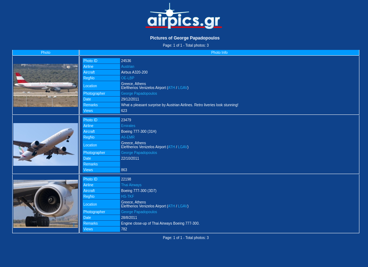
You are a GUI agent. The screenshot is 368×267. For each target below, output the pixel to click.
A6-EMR (128, 137)
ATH (171, 88)
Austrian (127, 67)
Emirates (128, 126)
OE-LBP (127, 78)
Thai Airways (131, 185)
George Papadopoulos (139, 93)
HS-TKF (127, 196)
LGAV (182, 88)
